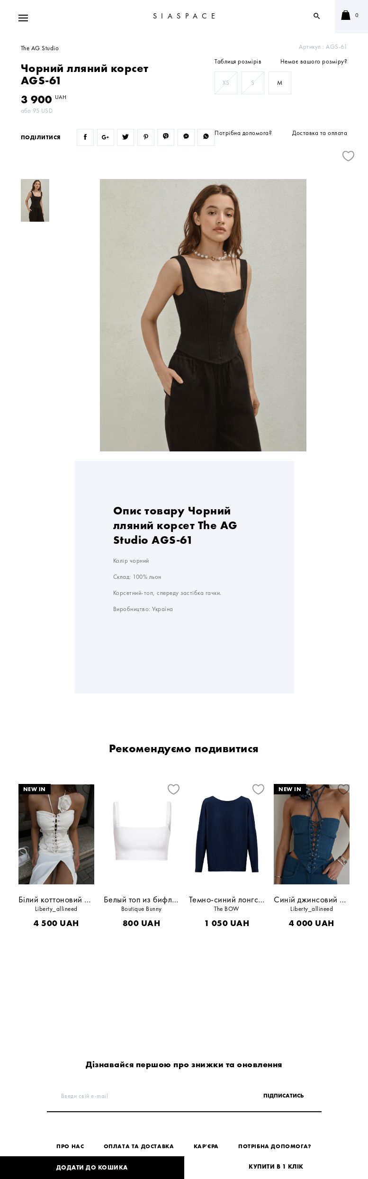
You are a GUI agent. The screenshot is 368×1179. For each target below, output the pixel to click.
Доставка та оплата (319, 133)
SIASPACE (186, 16)
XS (226, 83)
